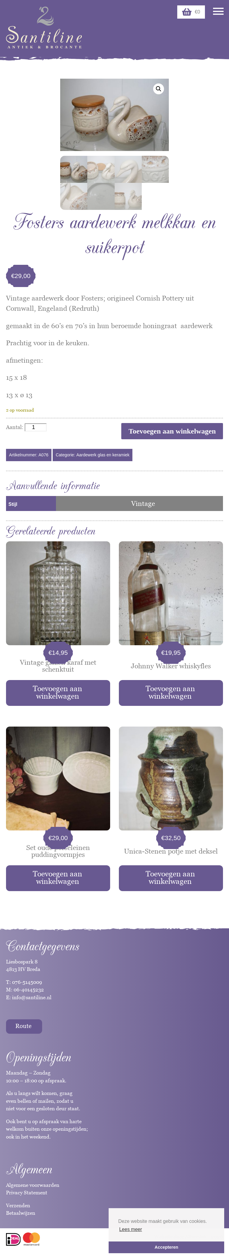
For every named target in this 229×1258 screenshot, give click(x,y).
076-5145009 (26, 982)
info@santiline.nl (31, 997)
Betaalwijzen (20, 1213)
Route (23, 1026)
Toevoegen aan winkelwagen (172, 431)
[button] (158, 88)
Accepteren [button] (166, 1247)
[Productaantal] (36, 427)
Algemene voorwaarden (32, 1185)
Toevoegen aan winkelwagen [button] (57, 692)
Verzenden (18, 1205)
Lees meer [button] (130, 1229)
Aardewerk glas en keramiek (103, 454)
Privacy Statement (26, 1193)
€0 (191, 12)
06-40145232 (29, 990)
